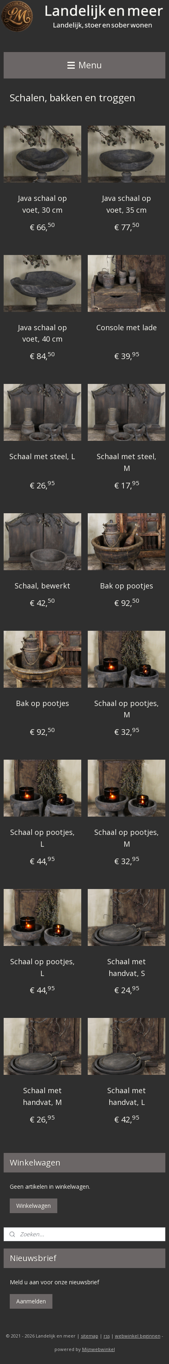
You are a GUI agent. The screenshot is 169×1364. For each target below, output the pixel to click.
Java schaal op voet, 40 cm (42, 333)
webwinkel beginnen (137, 1336)
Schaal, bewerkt (42, 585)
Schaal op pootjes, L (42, 838)
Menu (84, 65)
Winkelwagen (33, 1205)
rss (107, 1336)
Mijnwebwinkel (98, 1349)
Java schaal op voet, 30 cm (42, 204)
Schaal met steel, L (42, 456)
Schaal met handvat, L (126, 1096)
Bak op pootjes (126, 585)
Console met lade (126, 327)
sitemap (89, 1336)
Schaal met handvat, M (42, 1096)
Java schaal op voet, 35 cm (126, 204)
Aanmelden (31, 1301)
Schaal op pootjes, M (126, 709)
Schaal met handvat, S (126, 967)
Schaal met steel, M (126, 462)
